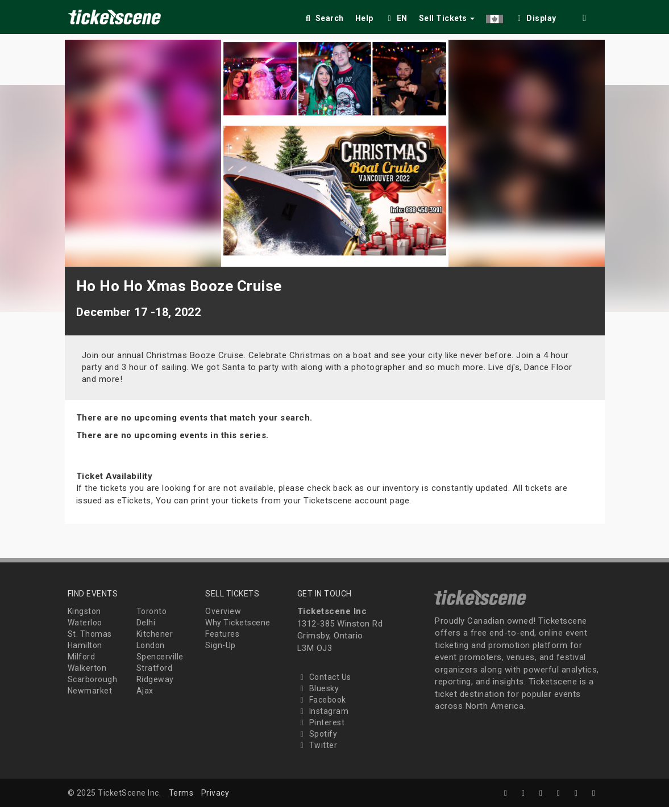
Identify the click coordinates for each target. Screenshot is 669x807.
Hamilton (85, 645)
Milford (81, 656)
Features (222, 633)
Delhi (146, 622)
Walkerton (87, 667)
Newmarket (90, 690)
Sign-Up (220, 645)
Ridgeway (155, 679)
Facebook (321, 699)
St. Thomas (90, 633)
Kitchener (154, 633)
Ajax (144, 690)
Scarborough (93, 679)
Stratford (154, 667)
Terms (181, 792)
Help (364, 18)
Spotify (317, 733)
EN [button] (396, 18)
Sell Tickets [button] (447, 18)
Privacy (215, 792)
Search (324, 18)
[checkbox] (535, 16)
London (150, 645)
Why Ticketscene (238, 622)
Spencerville (160, 656)
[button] (494, 16)
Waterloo (85, 622)
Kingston (84, 611)
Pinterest (321, 722)
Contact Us (324, 677)
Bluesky (318, 688)
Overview (223, 611)
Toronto (151, 611)
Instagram (323, 711)
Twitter (317, 745)
